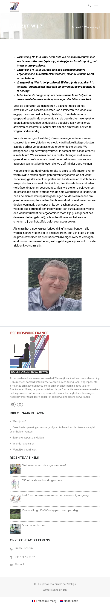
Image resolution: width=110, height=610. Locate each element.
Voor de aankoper (33, 525)
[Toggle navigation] (96, 5)
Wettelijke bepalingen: (25, 449)
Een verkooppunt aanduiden (28, 437)
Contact (19, 564)
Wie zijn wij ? (19, 421)
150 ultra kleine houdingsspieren (43, 480)
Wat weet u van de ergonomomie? (44, 465)
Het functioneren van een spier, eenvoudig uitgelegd (56, 495)
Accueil (76, 27)
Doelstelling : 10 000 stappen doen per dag (50, 510)
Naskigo (71, 583)
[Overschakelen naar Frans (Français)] (44, 601)
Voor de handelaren (23, 443)
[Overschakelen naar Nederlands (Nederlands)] (69, 601)
